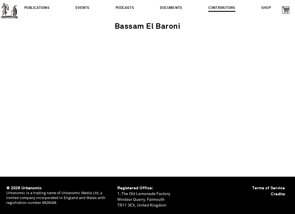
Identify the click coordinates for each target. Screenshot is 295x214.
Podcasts (125, 7)
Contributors (221, 7)
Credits (278, 194)
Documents (171, 7)
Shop (266, 7)
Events (82, 7)
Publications (37, 7)
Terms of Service (268, 188)
